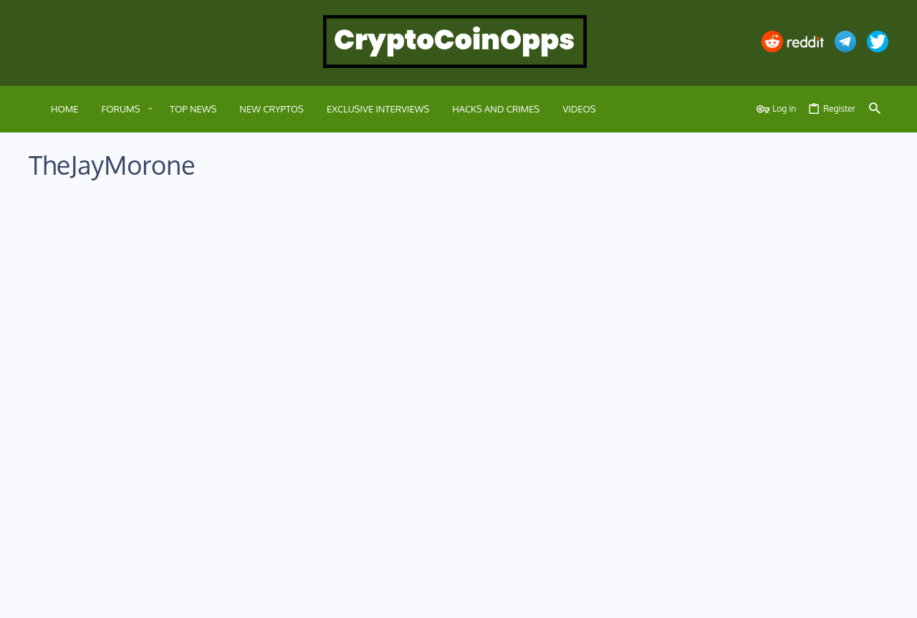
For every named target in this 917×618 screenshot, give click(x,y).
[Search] (874, 109)
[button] (149, 109)
